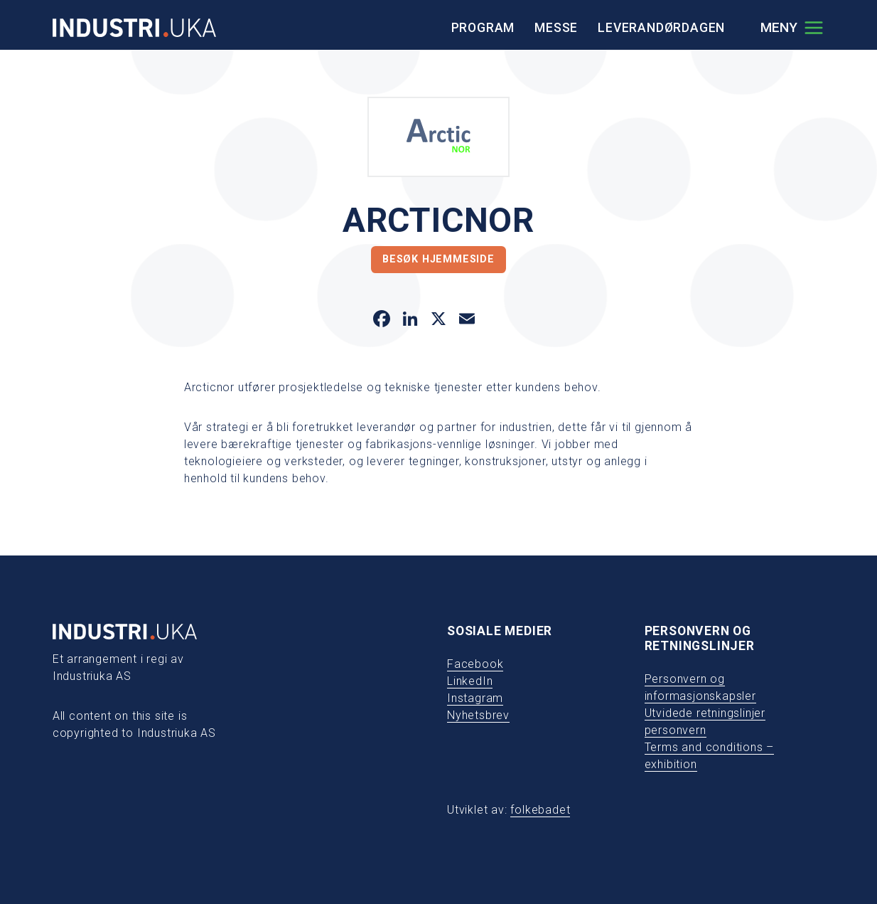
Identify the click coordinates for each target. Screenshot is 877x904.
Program (483, 28)
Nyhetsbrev (478, 715)
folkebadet (540, 810)
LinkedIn (470, 681)
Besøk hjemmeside (438, 259)
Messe (556, 28)
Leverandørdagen (661, 28)
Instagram (475, 698)
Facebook (475, 664)
